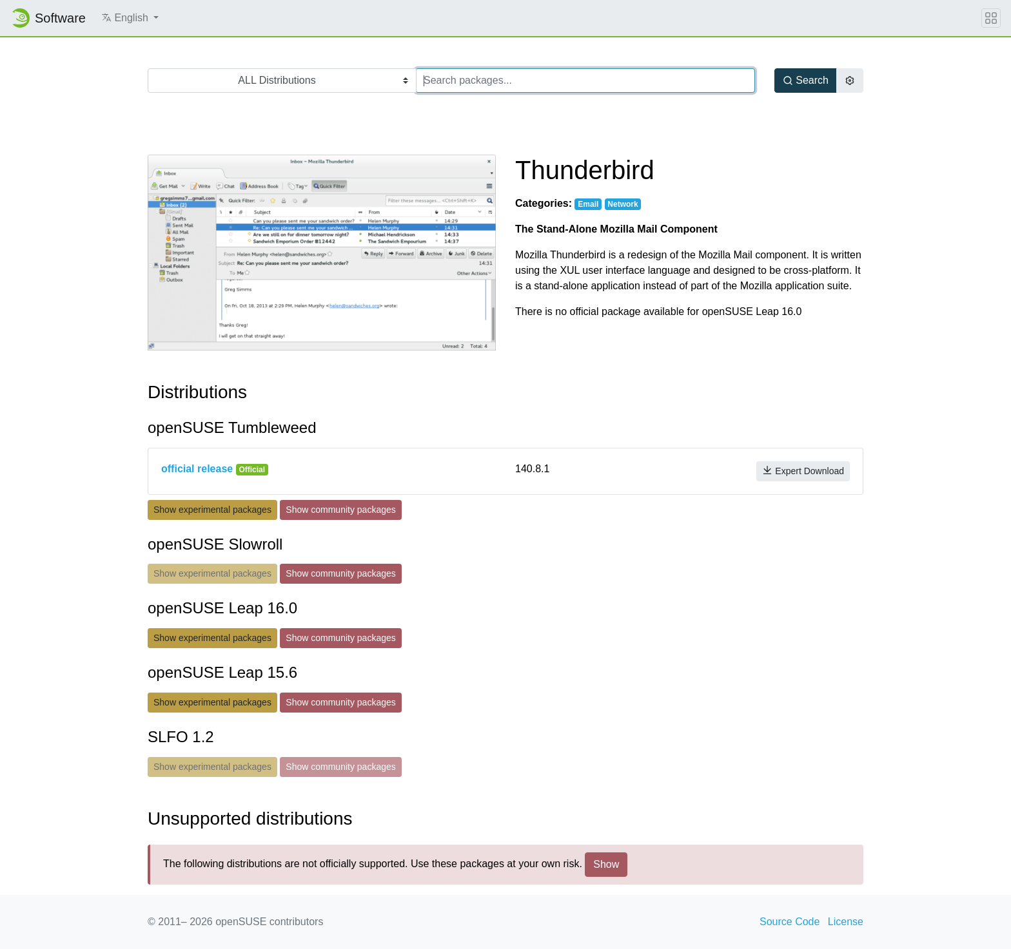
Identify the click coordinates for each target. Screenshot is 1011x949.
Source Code (790, 921)
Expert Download (803, 470)
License (845, 921)
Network (622, 204)
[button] (130, 18)
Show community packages (340, 509)
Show (606, 864)
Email (588, 204)
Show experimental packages (212, 509)
